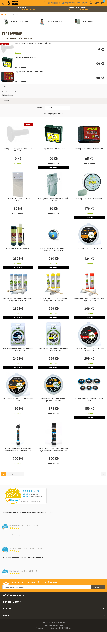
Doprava (26, 9)
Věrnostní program (79, 9)
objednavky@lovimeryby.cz (76, 3)
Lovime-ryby (13, 3)
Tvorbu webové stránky (45, 628)
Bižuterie (8, 14)
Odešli (98, 587)
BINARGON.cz (65, 628)
